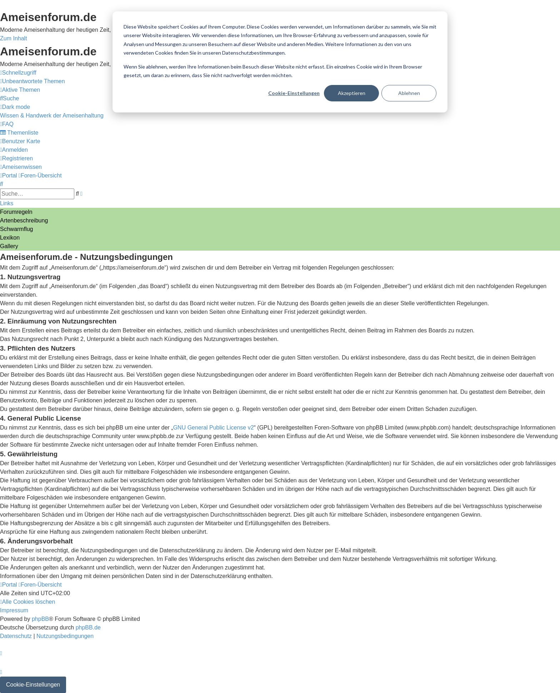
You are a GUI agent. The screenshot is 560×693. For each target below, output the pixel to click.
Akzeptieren (351, 93)
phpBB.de (88, 627)
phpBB (40, 619)
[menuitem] (32, 81)
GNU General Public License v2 (213, 428)
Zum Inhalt (13, 38)
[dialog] (280, 61)
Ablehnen (409, 93)
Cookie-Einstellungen (294, 93)
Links (6, 203)
